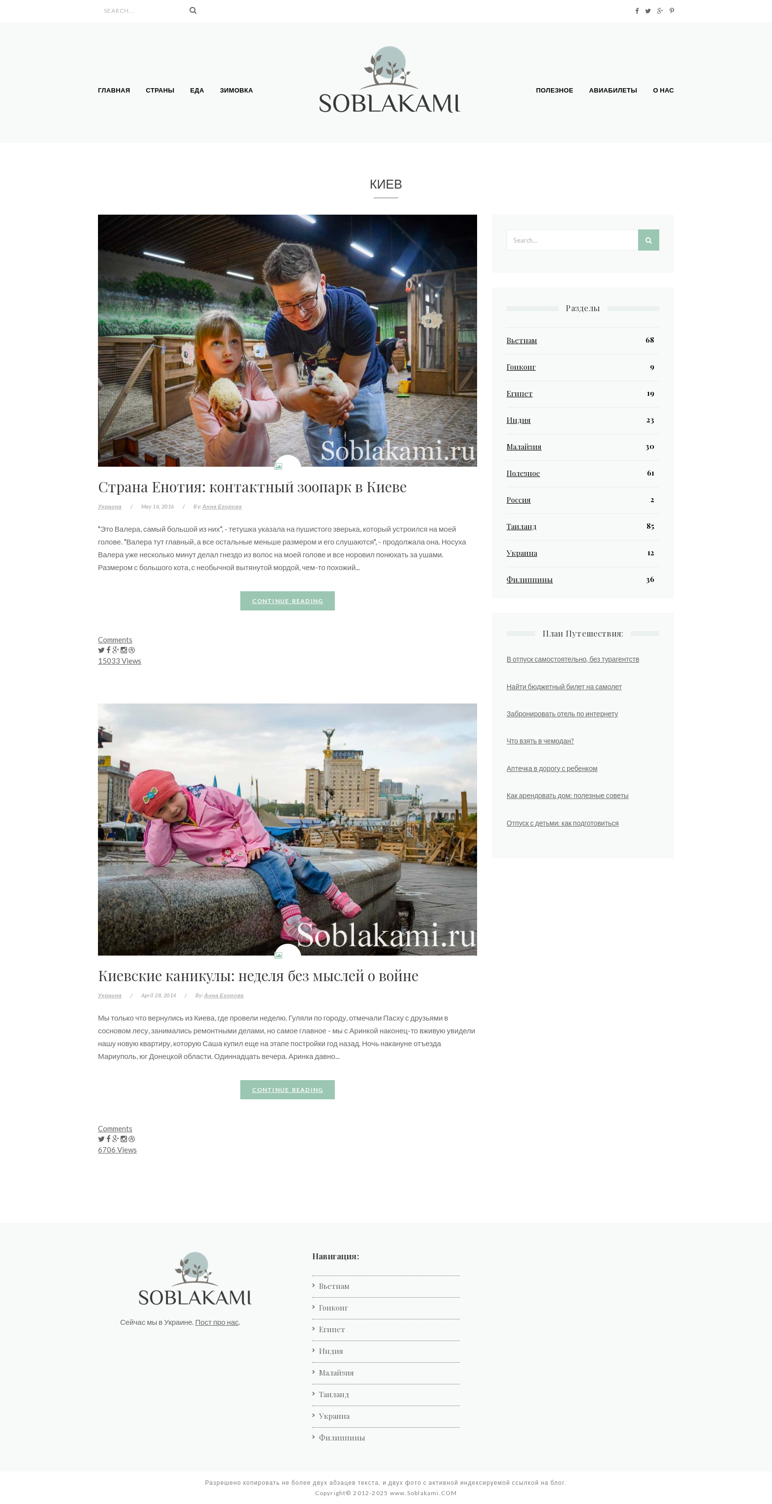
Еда (197, 90)
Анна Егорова (222, 506)
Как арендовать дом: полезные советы (568, 795)
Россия (519, 500)
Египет (520, 393)
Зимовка (236, 90)
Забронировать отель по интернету (562, 713)
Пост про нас (216, 1321)
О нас (663, 90)
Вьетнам (522, 340)
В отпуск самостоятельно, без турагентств (573, 659)
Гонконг (521, 367)
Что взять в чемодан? (540, 740)
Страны (160, 90)
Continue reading (287, 601)
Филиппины (530, 579)
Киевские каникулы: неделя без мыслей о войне (258, 975)
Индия (519, 420)
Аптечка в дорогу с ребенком (552, 768)
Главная (114, 90)
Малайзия (524, 446)
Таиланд (522, 526)
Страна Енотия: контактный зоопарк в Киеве (252, 486)
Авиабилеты (613, 90)
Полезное (555, 90)
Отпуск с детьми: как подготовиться (563, 823)
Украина (110, 506)
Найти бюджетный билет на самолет (564, 686)
